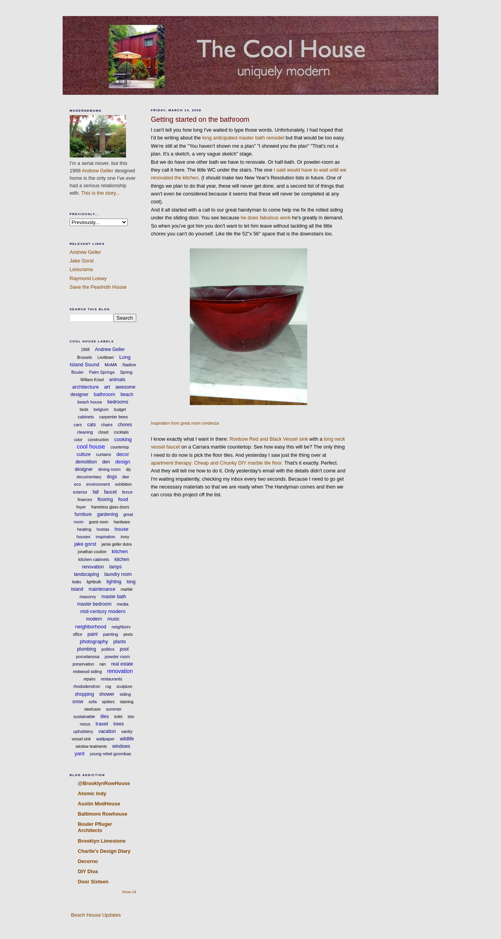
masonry (87, 596)
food (123, 499)
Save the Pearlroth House (98, 287)
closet (103, 432)
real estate (122, 664)
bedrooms (117, 402)
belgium (101, 409)
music (113, 619)
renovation (120, 671)
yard (79, 753)
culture (84, 454)
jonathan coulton (92, 552)
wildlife (127, 739)
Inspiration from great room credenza (185, 423)
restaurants (111, 679)
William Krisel (92, 380)
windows (121, 746)
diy (128, 469)
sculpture (124, 686)
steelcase (92, 709)
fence (127, 492)
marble (127, 589)
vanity (127, 731)
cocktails (121, 432)
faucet (110, 492)
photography (94, 641)
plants (120, 641)
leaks (76, 582)
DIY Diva (88, 871)
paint (93, 634)
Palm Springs (102, 372)
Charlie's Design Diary (104, 851)
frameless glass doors (110, 507)
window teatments (91, 746)
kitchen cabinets (93, 559)
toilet (118, 717)
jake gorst (85, 544)
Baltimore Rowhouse (103, 814)
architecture (85, 387)
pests (128, 634)
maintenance (101, 589)
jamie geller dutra (116, 544)
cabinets (86, 416)
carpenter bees (113, 416)
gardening (107, 514)
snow (77, 701)
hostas (103, 529)
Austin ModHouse (99, 804)
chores (125, 424)
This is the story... (100, 193)
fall (96, 492)
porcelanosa (87, 656)
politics (108, 649)
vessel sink (81, 739)
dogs (112, 476)
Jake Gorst (82, 261)
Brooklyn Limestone (102, 841)
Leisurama (81, 269)
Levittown (105, 357)
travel (102, 724)
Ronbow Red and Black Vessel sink (268, 439)
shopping (84, 694)
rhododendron (86, 686)
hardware (122, 522)
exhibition (123, 484)
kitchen (120, 551)
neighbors (121, 626)
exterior (80, 492)
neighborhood (90, 627)
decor (122, 454)
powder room (117, 656)
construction (98, 440)
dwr (125, 476)
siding (125, 694)
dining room (109, 469)
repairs (89, 679)
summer (114, 709)
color (78, 440)
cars (78, 424)
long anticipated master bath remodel (243, 138)
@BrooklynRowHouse (104, 783)
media (122, 604)
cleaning (85, 432)
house (121, 529)
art (107, 387)
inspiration (105, 536)
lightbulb (94, 582)
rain (102, 664)
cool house (91, 446)
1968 (85, 349)
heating (84, 529)
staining (126, 702)
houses (83, 536)
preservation (83, 664)
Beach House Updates (95, 915)
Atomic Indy (92, 793)
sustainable (85, 716)
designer (84, 469)
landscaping (86, 574)
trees (119, 724)
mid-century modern (103, 611)
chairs (106, 424)
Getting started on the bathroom (200, 119)
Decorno (88, 861)
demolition (86, 462)
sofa (92, 701)
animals (117, 379)
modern (94, 619)
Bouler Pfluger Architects (95, 827)
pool (124, 649)
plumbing (86, 649)
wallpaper (105, 738)
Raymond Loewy (88, 278)
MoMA (111, 364)
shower (106, 694)
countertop (119, 447)
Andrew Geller (98, 171)
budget (120, 409)
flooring (105, 499)
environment (98, 484)
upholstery (83, 731)
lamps (115, 567)
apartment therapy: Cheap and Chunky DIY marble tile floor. (217, 463)
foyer (81, 507)
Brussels (84, 357)
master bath (113, 596)
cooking (123, 439)
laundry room (118, 574)
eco (77, 484)
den (106, 462)
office (77, 634)
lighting (113, 581)
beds (84, 409)
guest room (98, 522)
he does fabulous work (265, 218)
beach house (89, 402)
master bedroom (94, 604)
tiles (105, 716)
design (122, 462)
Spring (126, 372)
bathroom (104, 394)
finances (84, 500)
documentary (89, 476)
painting (110, 634)
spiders (108, 702)
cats (91, 424)
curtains (103, 454)
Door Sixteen (93, 882)
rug (108, 686)
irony (125, 537)
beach (127, 394)
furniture (83, 514)
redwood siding (87, 671)
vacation (107, 731)
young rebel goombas (110, 753)
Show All (129, 892)
